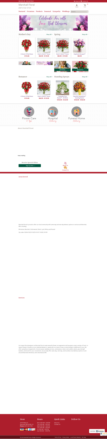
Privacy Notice (65, 437)
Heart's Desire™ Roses (44, 54)
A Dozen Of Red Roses (27, 54)
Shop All (49, 34)
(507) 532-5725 (25, 8)
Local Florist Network (75, 437)
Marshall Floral (27, 4)
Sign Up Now (30, 166)
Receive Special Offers (30, 163)
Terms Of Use (58, 437)
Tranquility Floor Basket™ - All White (62, 97)
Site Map (84, 437)
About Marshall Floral (25, 128)
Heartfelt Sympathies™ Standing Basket (79, 97)
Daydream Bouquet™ (79, 54)
